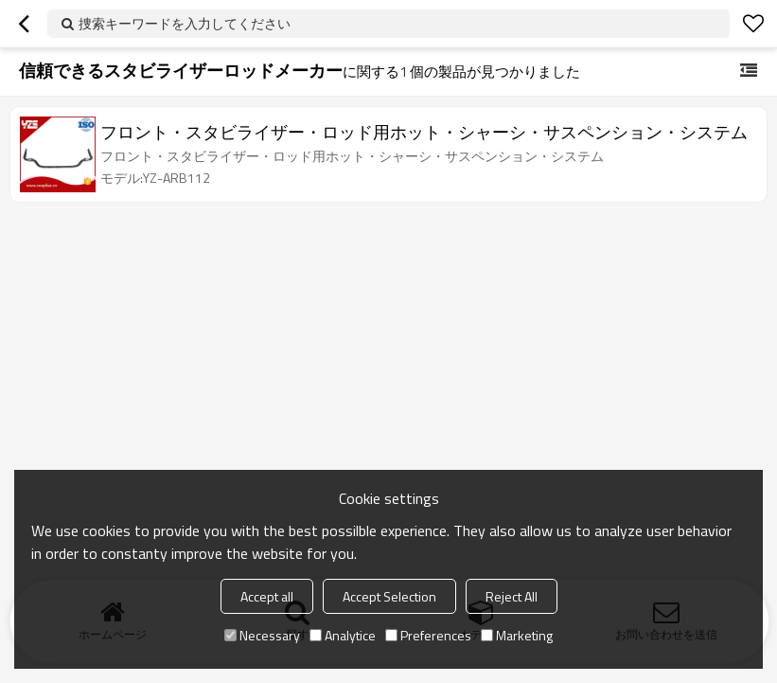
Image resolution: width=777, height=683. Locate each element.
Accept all (266, 596)
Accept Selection (389, 596)
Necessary (262, 635)
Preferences (428, 635)
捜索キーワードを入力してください (185, 23)
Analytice (342, 635)
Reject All (512, 596)
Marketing (517, 635)
